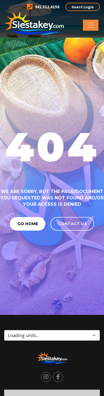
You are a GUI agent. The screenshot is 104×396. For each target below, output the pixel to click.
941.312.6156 (43, 7)
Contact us (72, 223)
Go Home (27, 223)
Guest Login (83, 6)
